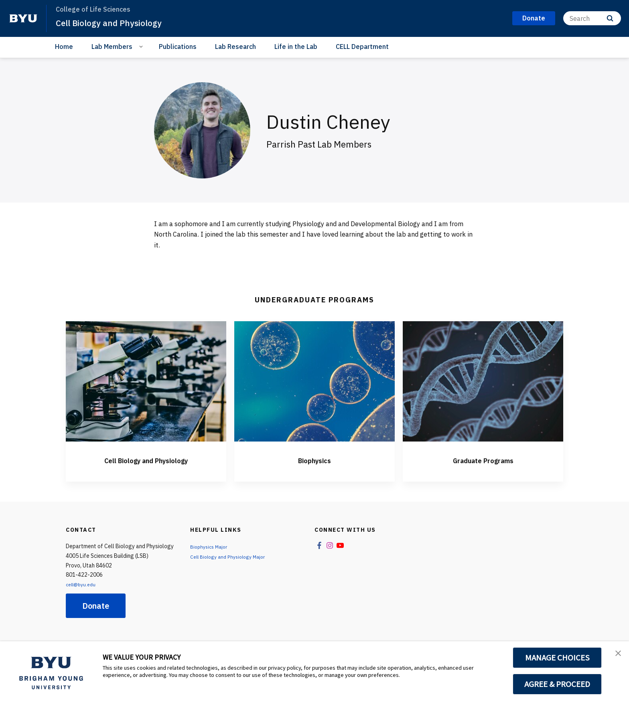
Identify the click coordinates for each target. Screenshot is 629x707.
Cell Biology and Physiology (117, 22)
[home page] (23, 18)
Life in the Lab (295, 47)
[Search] (592, 18)
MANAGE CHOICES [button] (557, 657)
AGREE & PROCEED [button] (557, 684)
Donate (95, 605)
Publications (178, 47)
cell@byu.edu (82, 584)
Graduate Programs (483, 459)
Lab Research (235, 47)
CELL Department (362, 47)
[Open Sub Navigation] (142, 46)
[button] (616, 655)
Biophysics (314, 459)
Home (64, 47)
